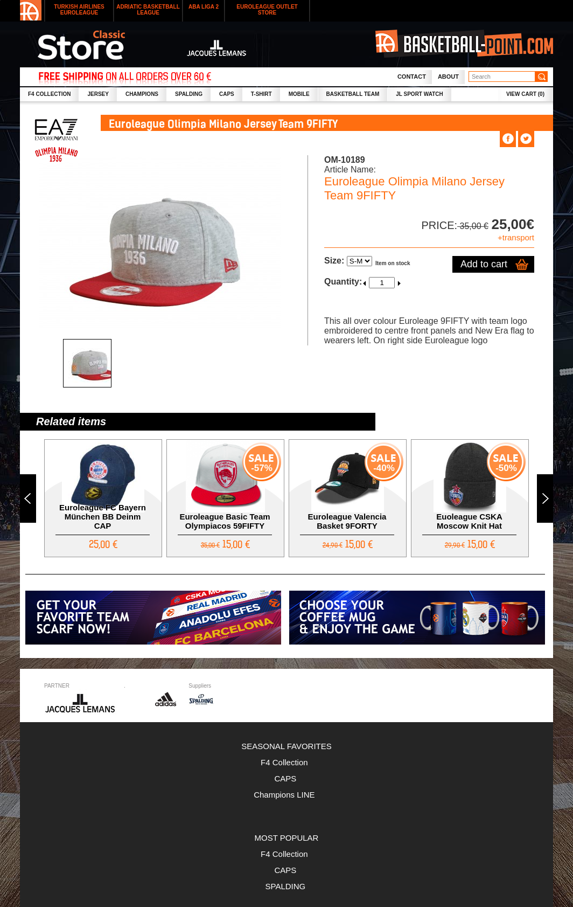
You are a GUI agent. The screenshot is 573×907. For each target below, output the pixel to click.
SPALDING (188, 94)
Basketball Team (353, 94)
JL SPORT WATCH (419, 94)
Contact (411, 76)
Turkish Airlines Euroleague (79, 10)
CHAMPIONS (141, 94)
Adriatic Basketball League (148, 10)
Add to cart (483, 264)
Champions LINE (286, 794)
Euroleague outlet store (266, 10)
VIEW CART (525, 94)
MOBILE (299, 94)
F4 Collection (286, 762)
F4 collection (49, 94)
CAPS (226, 94)
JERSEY (97, 94)
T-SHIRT (261, 94)
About (448, 76)
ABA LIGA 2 (203, 7)
